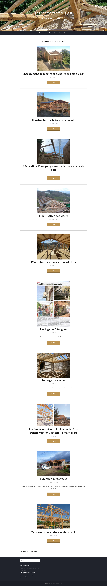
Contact (60, 32)
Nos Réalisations (52, 32)
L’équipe (45, 32)
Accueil (40, 32)
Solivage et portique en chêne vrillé (28, 577)
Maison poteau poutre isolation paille (53, 532)
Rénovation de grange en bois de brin (53, 262)
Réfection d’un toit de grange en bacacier (29, 569)
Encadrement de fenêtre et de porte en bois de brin (53, 73)
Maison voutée (23, 571)
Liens (65, 32)
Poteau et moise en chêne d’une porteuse (30, 579)
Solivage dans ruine (53, 380)
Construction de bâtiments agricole (53, 120)
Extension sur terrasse (53, 479)
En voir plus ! (53, 82)
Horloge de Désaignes (53, 329)
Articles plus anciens (28, 552)
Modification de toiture (53, 216)
